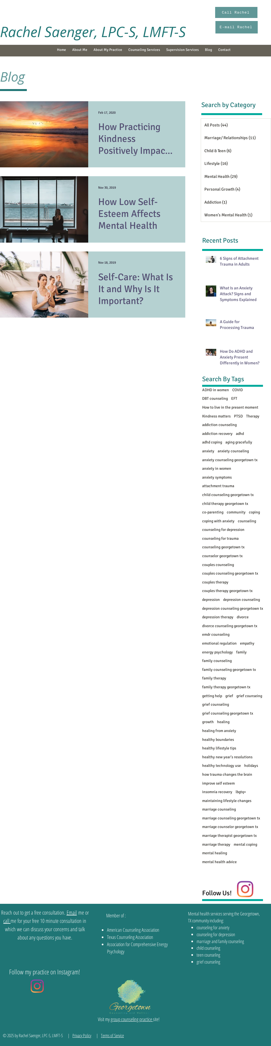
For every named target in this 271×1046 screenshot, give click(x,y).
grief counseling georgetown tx (227, 713)
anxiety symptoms (217, 477)
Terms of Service (112, 1035)
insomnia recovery (217, 792)
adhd (240, 433)
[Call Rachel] (236, 12)
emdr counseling (216, 634)
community (236, 512)
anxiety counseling (233, 451)
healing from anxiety (219, 730)
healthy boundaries (218, 739)
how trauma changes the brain (227, 774)
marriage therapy (216, 844)
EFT (234, 398)
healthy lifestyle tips (219, 748)
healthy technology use (221, 765)
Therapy (252, 416)
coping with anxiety (218, 521)
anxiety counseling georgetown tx (229, 460)
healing (223, 722)
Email (72, 912)
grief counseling (215, 704)
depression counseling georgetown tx (232, 608)
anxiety (208, 451)
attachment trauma (218, 486)
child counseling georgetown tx (228, 494)
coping (254, 512)
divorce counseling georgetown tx (229, 626)
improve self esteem (218, 783)
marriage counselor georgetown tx (230, 826)
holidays (251, 765)
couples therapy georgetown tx (227, 590)
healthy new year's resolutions (227, 757)
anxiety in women (216, 468)
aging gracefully (238, 442)
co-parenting (212, 512)
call (7, 921)
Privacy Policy (81, 1035)
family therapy (214, 678)
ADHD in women (215, 390)
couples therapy (215, 582)
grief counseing (249, 696)
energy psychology (217, 652)
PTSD (238, 416)
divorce (243, 617)
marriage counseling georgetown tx (231, 818)
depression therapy (217, 617)
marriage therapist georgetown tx (229, 835)
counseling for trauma (220, 538)
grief (229, 696)
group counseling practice (132, 1019)
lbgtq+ (241, 792)
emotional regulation (219, 643)
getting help (212, 696)
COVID (237, 390)
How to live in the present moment (230, 407)
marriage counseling (219, 809)
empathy (247, 643)
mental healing (214, 853)
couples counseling (218, 564)
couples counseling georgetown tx (230, 573)
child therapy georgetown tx (225, 503)
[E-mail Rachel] (236, 27)
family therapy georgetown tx (226, 687)
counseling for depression (223, 529)
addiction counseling (219, 424)
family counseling (217, 660)
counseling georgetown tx (223, 547)
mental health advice (219, 862)
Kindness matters (216, 416)
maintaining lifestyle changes (226, 800)
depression (211, 599)
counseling (247, 521)
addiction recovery (217, 433)
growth (208, 722)
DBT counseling (215, 398)
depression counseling (241, 599)
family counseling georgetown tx (229, 669)
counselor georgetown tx (222, 556)
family (241, 652)
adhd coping (212, 442)
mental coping (245, 844)
